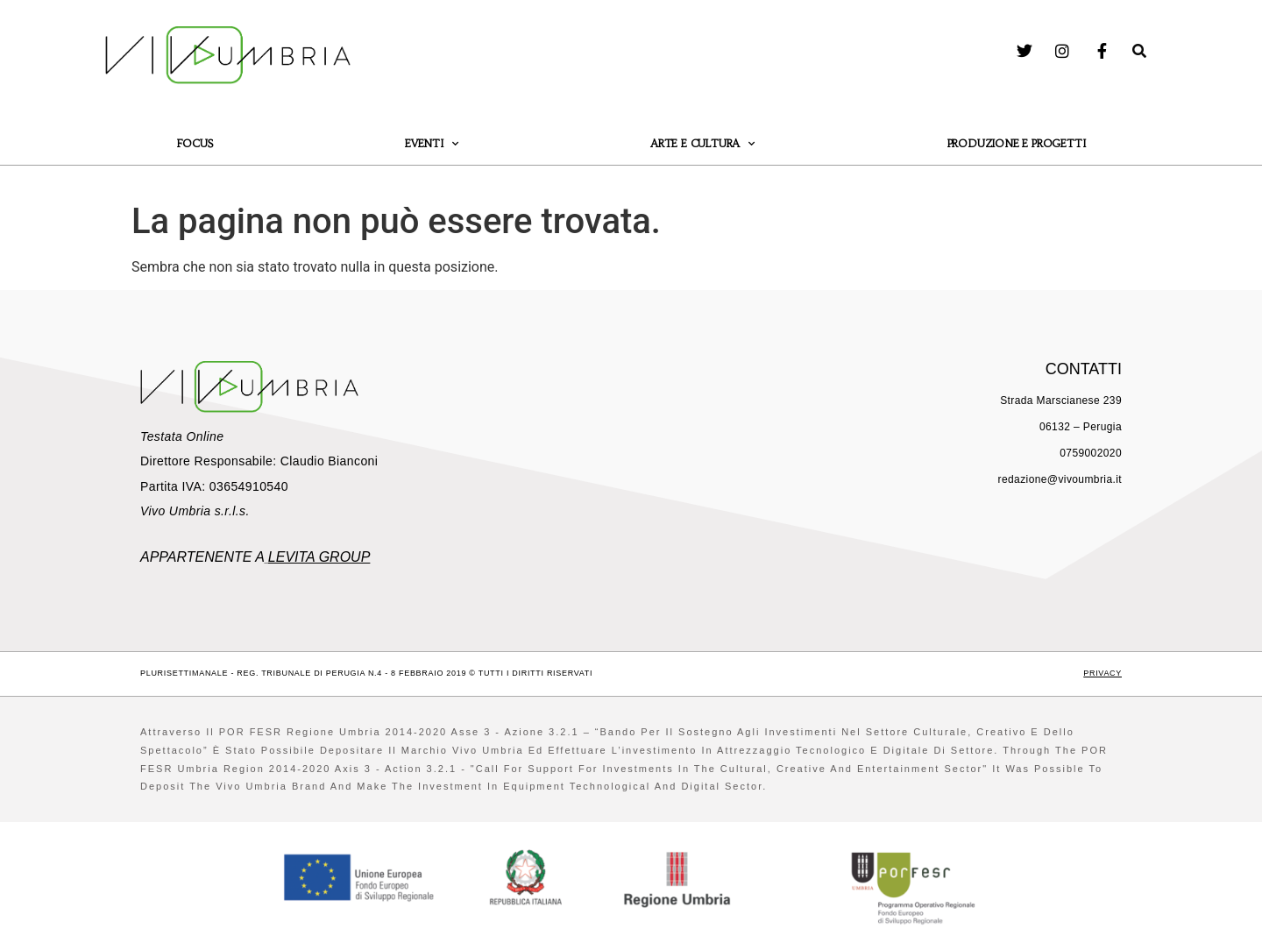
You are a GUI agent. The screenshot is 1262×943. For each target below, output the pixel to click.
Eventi (431, 143)
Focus (195, 143)
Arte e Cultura (702, 143)
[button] (1139, 51)
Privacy (1102, 673)
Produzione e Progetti (1016, 143)
